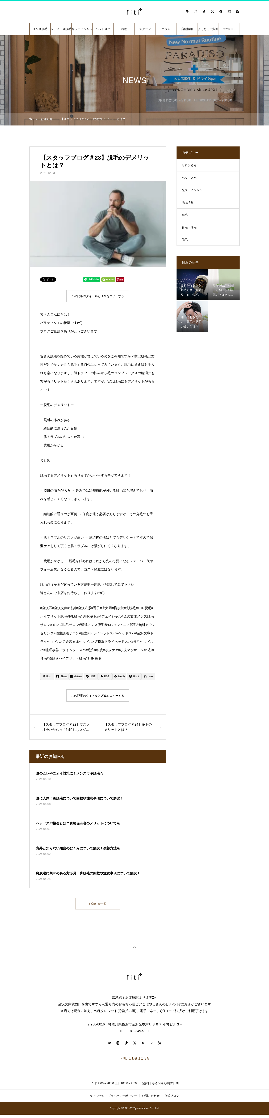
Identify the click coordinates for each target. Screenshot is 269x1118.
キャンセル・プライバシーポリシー (113, 1099)
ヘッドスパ (103, 29)
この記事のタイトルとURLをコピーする (97, 296)
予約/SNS (229, 29)
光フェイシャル (82, 29)
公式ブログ (171, 1099)
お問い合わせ (151, 1099)
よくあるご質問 (208, 29)
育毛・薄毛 (189, 227)
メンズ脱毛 (40, 29)
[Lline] (91, 676)
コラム (166, 29)
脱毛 (185, 239)
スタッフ (145, 29)
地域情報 (188, 202)
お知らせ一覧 (98, 904)
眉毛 (124, 29)
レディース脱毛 (61, 29)
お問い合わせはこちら (134, 1061)
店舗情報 (187, 29)
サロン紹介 (189, 165)
